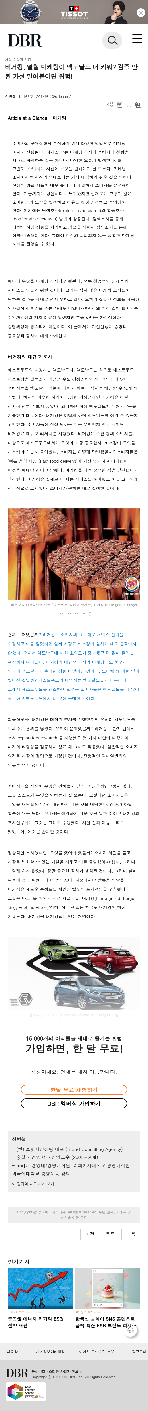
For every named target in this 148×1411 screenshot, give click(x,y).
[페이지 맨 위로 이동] (132, 1331)
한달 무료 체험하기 (74, 1090)
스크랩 (129, 104)
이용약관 (14, 1351)
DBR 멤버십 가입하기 (74, 1103)
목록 (110, 1234)
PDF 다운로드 (119, 104)
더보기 (110, 104)
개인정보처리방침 (50, 1351)
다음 (130, 1234)
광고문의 (139, 1351)
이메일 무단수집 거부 (96, 1351)
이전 (89, 1234)
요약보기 (138, 104)
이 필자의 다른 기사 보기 (33, 1183)
